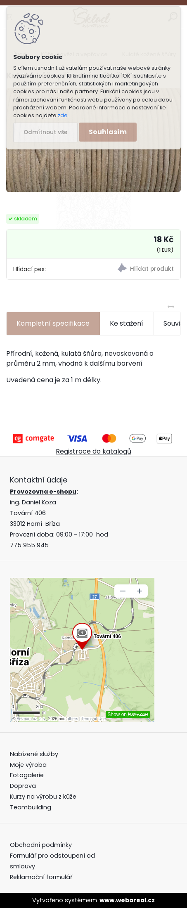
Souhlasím (108, 132)
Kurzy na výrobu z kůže (43, 796)
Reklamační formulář (41, 877)
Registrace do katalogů (93, 451)
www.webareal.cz (127, 900)
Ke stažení (126, 323)
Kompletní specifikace (53, 323)
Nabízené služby (34, 754)
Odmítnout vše (45, 132)
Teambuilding (30, 807)
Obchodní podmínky (41, 845)
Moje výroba (28, 765)
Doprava (23, 786)
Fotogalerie (27, 775)
